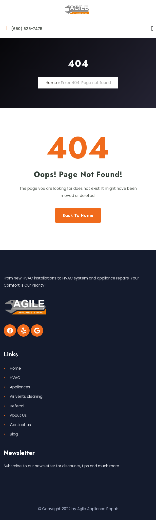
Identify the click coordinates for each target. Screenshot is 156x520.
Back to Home (78, 215)
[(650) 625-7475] (5, 28)
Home (51, 83)
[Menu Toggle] (152, 28)
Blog (11, 434)
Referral (14, 406)
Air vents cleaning (23, 396)
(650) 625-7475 (27, 28)
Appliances (17, 387)
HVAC (12, 377)
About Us (15, 415)
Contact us (17, 425)
